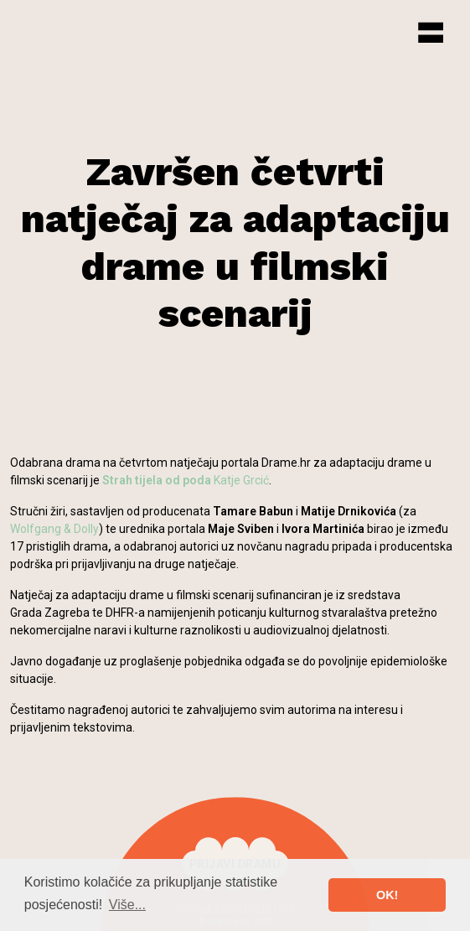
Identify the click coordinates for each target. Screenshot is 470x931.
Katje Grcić (241, 480)
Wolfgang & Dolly (54, 528)
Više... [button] (127, 904)
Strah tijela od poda (156, 480)
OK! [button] (387, 895)
